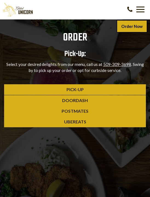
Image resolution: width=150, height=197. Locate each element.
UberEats (45, 122)
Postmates (46, 112)
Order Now (132, 26)
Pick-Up (44, 90)
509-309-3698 (117, 64)
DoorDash (46, 101)
